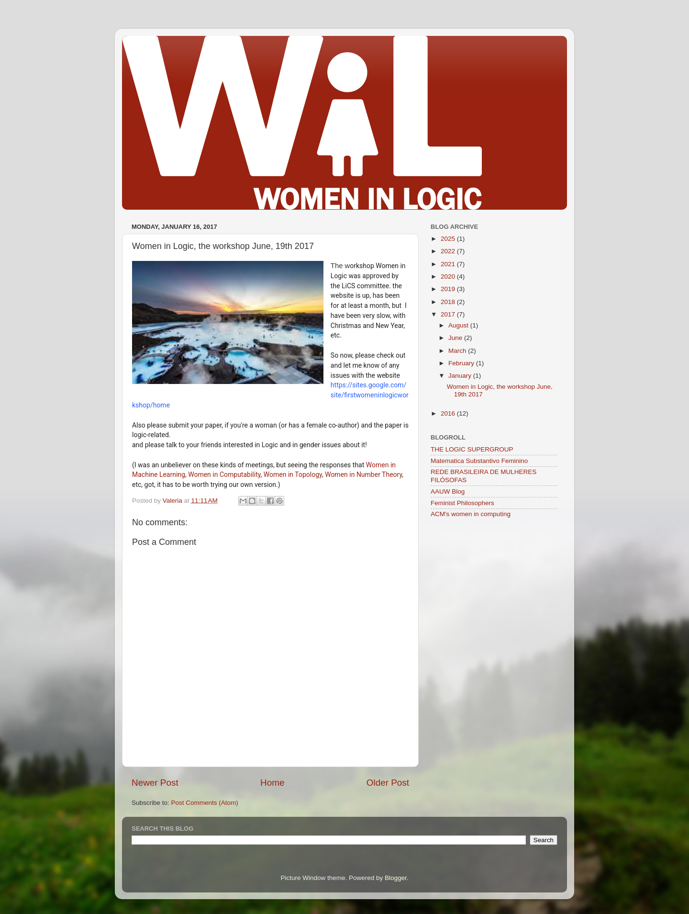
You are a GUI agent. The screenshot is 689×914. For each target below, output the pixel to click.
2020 (449, 276)
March (458, 350)
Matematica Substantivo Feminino (479, 460)
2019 (449, 289)
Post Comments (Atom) (204, 802)
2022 (449, 251)
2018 (449, 301)
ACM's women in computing (471, 514)
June (456, 337)
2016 (449, 413)
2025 (449, 238)
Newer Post (155, 783)
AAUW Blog (448, 491)
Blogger (396, 877)
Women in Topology (293, 474)
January (460, 375)
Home (272, 783)
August (459, 325)
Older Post (388, 783)
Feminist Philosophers (462, 503)
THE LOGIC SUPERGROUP (472, 449)
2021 (449, 264)
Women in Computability (224, 474)
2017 (449, 314)
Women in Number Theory (363, 474)
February (462, 363)
